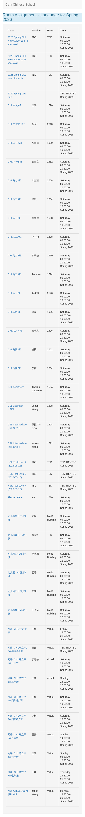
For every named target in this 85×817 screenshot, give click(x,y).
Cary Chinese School (20, 4)
